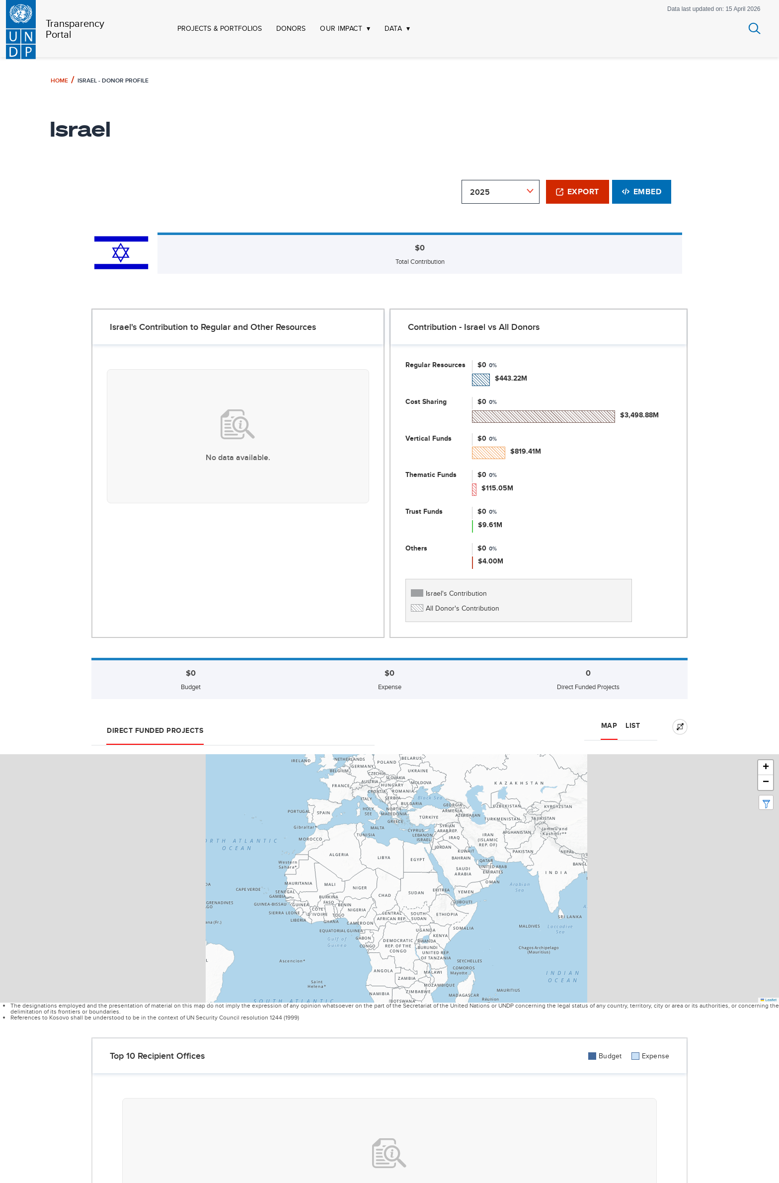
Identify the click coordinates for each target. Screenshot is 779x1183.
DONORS (291, 28)
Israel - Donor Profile (113, 80)
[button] (765, 767)
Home (59, 80)
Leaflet (769, 1000)
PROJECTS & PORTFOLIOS (219, 28)
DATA (393, 28)
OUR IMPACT (341, 28)
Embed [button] (641, 191)
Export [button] (577, 191)
